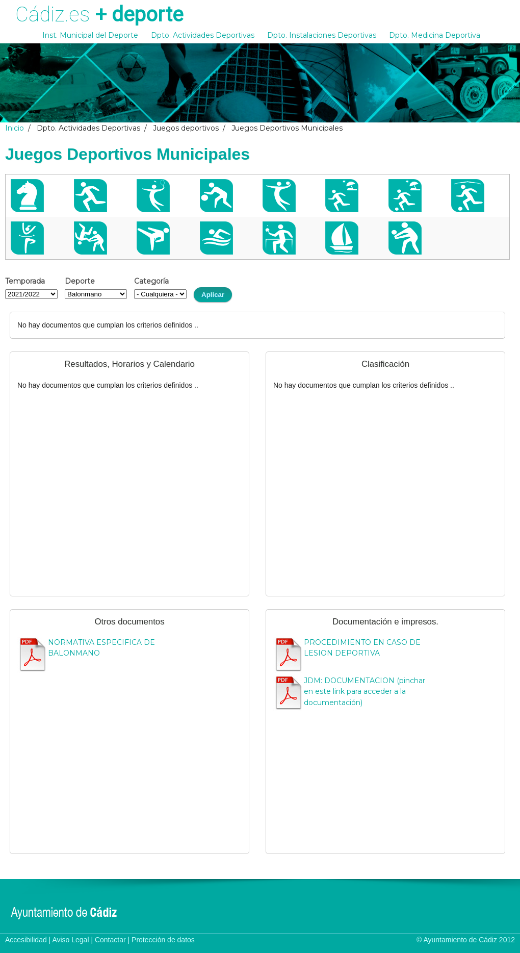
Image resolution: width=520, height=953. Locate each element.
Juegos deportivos (186, 128)
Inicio (14, 128)
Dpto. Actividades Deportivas (202, 35)
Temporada (25, 281)
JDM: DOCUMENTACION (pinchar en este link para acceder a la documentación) (364, 691)
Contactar (110, 940)
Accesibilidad (26, 940)
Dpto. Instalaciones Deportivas (321, 35)
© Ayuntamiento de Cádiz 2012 (466, 940)
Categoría (151, 281)
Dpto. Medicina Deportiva (434, 35)
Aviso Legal (70, 940)
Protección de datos (163, 940)
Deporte (80, 281)
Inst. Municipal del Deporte (90, 35)
